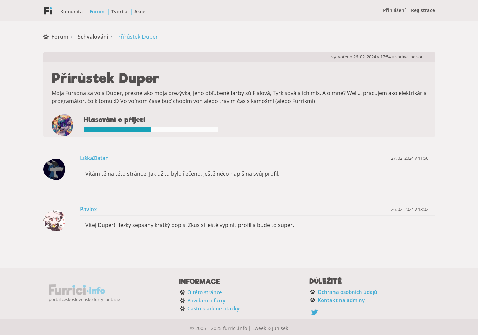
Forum (59, 36)
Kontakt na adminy (341, 300)
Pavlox (88, 209)
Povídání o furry (206, 300)
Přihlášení (394, 10)
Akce (139, 11)
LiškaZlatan (94, 158)
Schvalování (93, 36)
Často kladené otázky (213, 308)
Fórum (97, 11)
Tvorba (119, 11)
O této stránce (204, 292)
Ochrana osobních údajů (347, 291)
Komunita (71, 11)
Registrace (423, 10)
